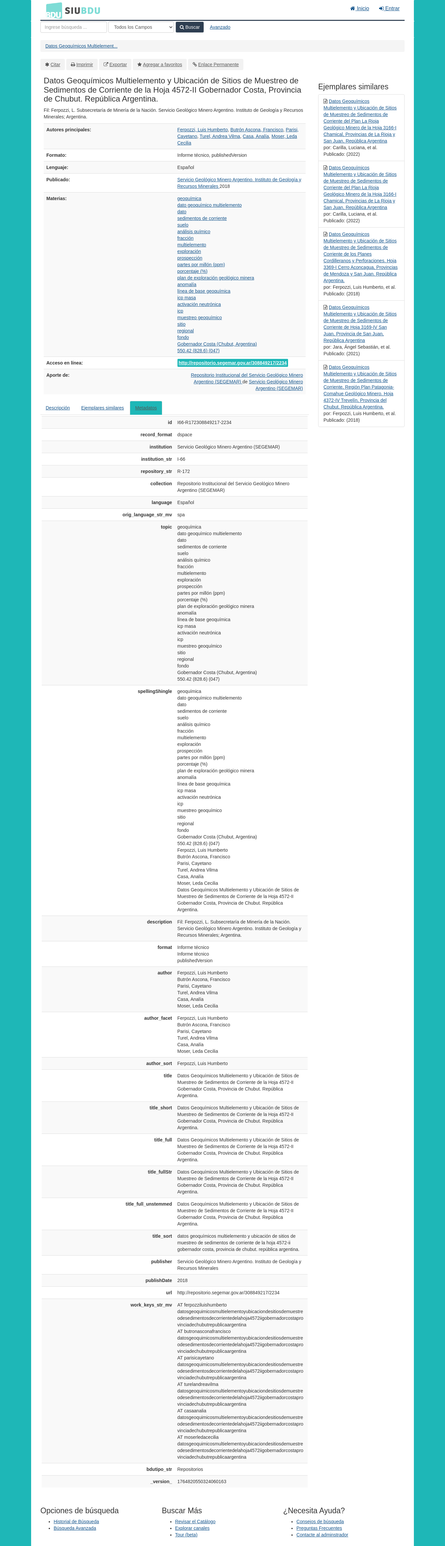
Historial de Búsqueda (76, 1521)
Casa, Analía (256, 136)
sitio (181, 324)
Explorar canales (192, 1528)
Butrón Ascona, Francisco (256, 129)
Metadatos (146, 407)
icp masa (186, 297)
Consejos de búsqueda (320, 1521)
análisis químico (194, 231)
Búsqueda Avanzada (75, 1528)
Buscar (190, 27)
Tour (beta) (186, 1534)
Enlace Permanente (218, 64)
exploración (189, 251)
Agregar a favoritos (162, 64)
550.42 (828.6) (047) (198, 350)
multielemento (191, 244)
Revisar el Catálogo (195, 1521)
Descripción (58, 407)
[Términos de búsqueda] (73, 27)
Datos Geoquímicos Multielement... (81, 46)
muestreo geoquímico (199, 317)
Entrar (389, 8)
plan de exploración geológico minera (215, 277)
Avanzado (220, 27)
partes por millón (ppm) (201, 264)
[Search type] (141, 27)
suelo (182, 225)
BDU (52, 10)
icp (180, 311)
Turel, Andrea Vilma (220, 136)
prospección (190, 258)
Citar (56, 64)
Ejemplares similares (102, 407)
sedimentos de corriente (202, 218)
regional (185, 330)
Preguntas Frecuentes (319, 1528)
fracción (185, 238)
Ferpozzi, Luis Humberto (202, 129)
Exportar (118, 64)
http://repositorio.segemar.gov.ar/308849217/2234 (233, 362)
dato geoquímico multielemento (209, 205)
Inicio (359, 8)
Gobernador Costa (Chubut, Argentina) (217, 344)
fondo (183, 337)
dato (181, 211)
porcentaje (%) (192, 271)
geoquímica (189, 198)
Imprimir (84, 64)
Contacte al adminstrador (322, 1534)
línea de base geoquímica (203, 291)
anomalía (187, 284)
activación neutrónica (199, 304)
